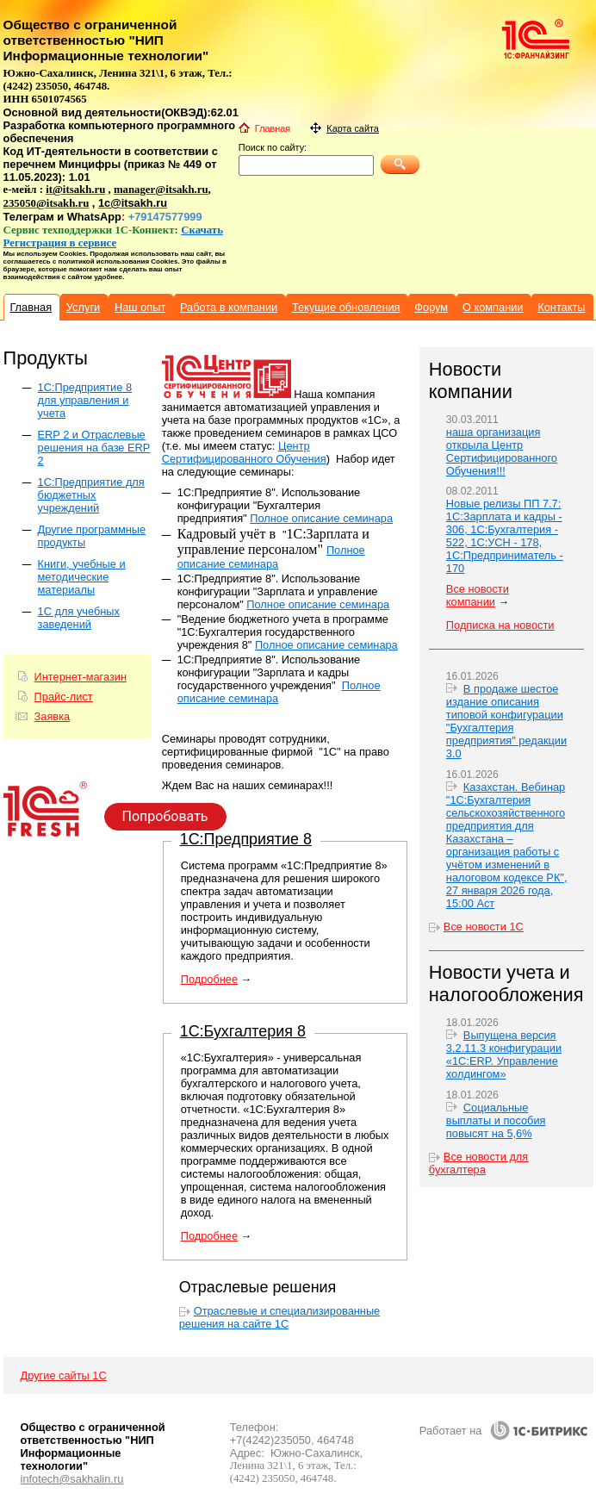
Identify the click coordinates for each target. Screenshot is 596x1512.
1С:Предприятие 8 (246, 839)
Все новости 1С (484, 926)
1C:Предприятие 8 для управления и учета (85, 400)
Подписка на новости (500, 625)
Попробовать (165, 816)
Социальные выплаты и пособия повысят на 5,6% (496, 1120)
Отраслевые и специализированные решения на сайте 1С (280, 1317)
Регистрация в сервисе (60, 243)
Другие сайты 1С (64, 1375)
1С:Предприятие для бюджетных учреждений (91, 495)
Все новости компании (477, 595)
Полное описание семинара (321, 518)
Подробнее (209, 979)
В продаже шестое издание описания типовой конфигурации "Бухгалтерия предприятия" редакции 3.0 (506, 721)
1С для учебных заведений (79, 618)
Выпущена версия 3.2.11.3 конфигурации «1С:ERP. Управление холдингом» (504, 1054)
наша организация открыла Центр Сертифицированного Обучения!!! (501, 451)
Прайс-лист (63, 696)
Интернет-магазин (80, 676)
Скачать (202, 230)
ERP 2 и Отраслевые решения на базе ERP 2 (94, 447)
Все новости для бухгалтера (478, 1163)
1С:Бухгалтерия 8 (243, 1031)
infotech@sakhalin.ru (72, 1478)
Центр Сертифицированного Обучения (244, 452)
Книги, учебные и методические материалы (82, 576)
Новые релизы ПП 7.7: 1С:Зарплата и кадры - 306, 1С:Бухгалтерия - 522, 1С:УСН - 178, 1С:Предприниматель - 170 (504, 536)
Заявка (52, 716)
